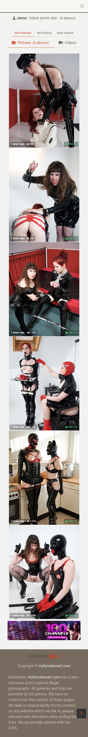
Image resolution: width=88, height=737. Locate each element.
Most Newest (23, 33)
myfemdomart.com (54, 666)
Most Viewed (65, 33)
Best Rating (44, 33)
